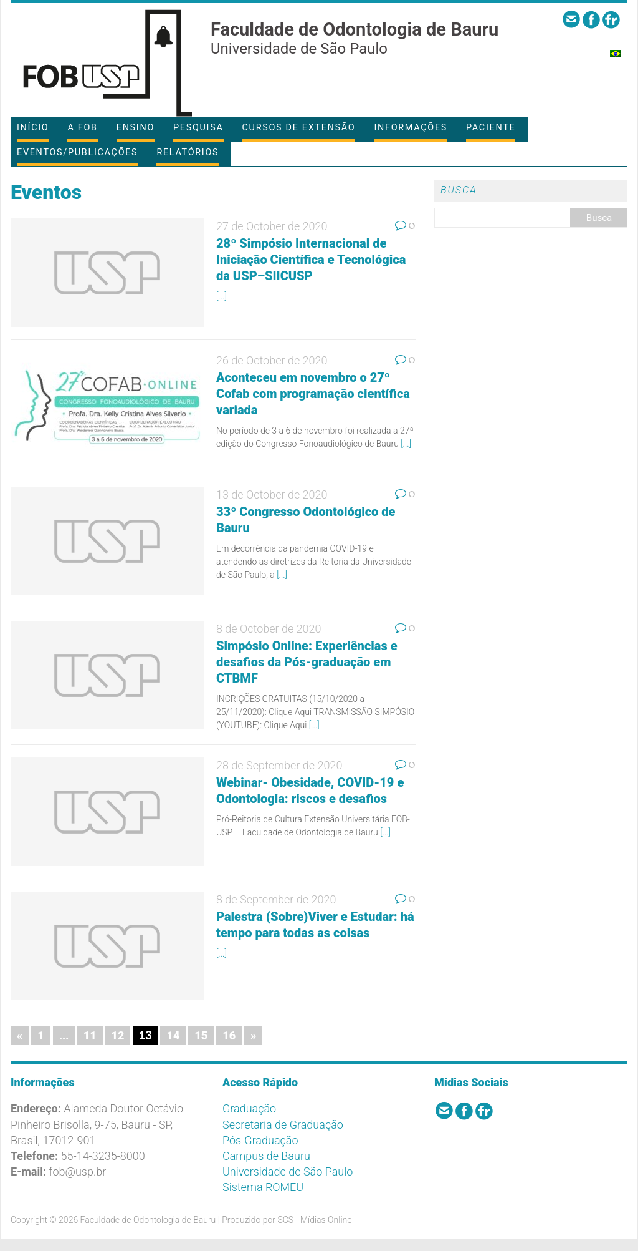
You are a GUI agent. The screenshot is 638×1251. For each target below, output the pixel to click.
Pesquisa (198, 127)
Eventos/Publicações (77, 152)
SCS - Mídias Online (314, 1220)
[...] (221, 296)
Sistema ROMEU (262, 1187)
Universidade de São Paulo (287, 1171)
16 (229, 1035)
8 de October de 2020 (268, 628)
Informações (410, 127)
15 (200, 1035)
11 (90, 1035)
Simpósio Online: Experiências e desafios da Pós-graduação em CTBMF (307, 662)
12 (118, 1035)
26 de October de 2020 (272, 360)
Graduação (249, 1108)
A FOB (82, 127)
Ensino (136, 127)
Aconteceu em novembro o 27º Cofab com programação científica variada (313, 393)
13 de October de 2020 (272, 494)
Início (33, 127)
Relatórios (187, 152)
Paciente (490, 127)
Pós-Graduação (260, 1140)
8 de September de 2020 (276, 899)
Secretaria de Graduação (282, 1124)
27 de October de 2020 (272, 226)
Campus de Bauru (266, 1155)
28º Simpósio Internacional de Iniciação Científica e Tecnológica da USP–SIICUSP (311, 259)
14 (172, 1035)
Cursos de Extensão (299, 127)
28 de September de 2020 (279, 765)
